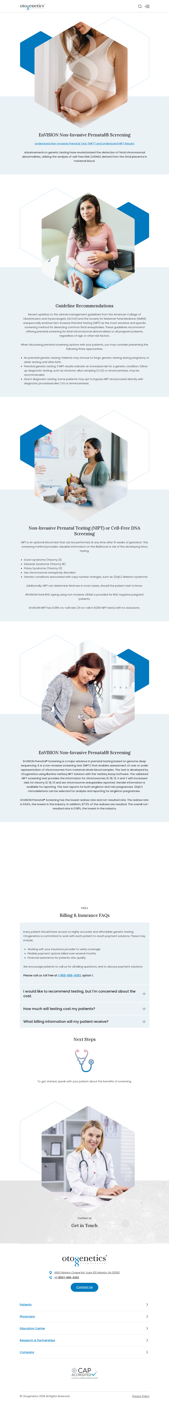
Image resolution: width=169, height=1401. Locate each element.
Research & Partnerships (37, 1340)
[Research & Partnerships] (147, 1340)
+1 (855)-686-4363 (66, 1277)
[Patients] (147, 1305)
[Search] (140, 6)
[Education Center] (147, 1328)
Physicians (27, 1316)
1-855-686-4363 (69, 975)
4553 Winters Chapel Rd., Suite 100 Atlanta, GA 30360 (87, 1272)
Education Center (32, 1328)
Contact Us (84, 1287)
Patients (26, 1305)
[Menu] (147, 6)
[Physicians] (147, 1316)
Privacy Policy (140, 1396)
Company (27, 1352)
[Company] (147, 1352)
